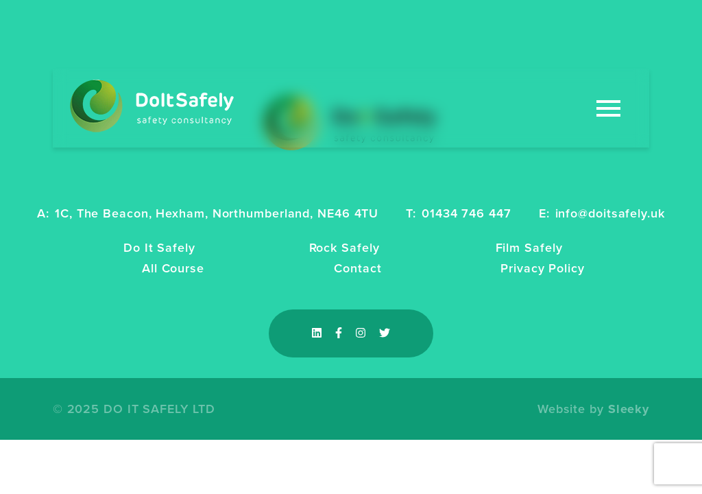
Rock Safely (344, 248)
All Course (173, 268)
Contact (357, 268)
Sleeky (628, 409)
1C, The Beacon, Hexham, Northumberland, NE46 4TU (216, 213)
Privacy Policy (542, 268)
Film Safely (529, 248)
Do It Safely (159, 248)
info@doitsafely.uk (610, 213)
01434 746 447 (466, 213)
